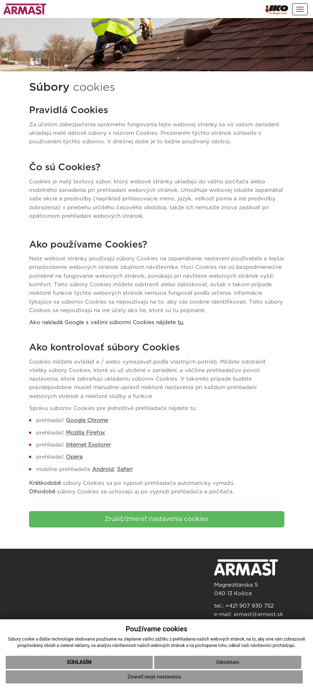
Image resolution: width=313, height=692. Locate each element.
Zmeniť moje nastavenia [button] (154, 677)
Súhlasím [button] (79, 662)
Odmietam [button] (227, 662)
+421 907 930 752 (249, 606)
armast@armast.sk (258, 614)
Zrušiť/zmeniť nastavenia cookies (156, 519)
